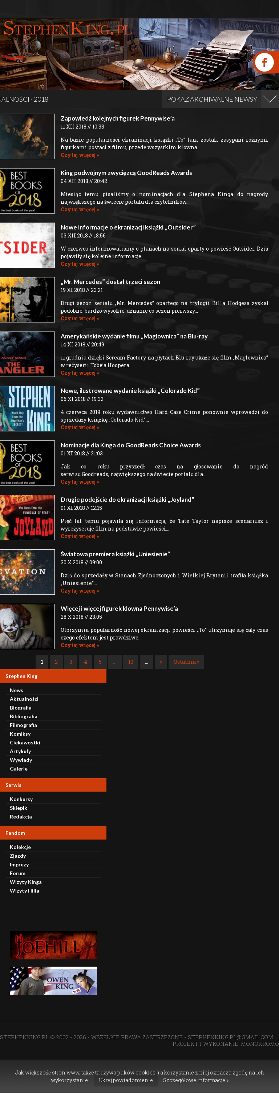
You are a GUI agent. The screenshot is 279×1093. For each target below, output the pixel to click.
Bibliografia (23, 716)
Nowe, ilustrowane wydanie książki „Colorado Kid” (130, 390)
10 (130, 661)
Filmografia (23, 725)
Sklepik (18, 808)
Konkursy (21, 799)
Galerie (19, 768)
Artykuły (20, 751)
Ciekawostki (25, 742)
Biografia (21, 707)
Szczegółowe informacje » (196, 1080)
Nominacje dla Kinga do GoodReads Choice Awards (131, 445)
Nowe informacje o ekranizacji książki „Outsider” (128, 227)
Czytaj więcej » (80, 154)
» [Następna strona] (161, 661)
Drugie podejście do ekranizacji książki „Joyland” (127, 499)
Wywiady (21, 760)
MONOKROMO (260, 1043)
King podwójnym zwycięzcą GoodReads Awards (126, 172)
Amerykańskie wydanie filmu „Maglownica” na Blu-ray (134, 336)
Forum (17, 873)
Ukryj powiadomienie (126, 1080)
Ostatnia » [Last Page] (186, 661)
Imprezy (19, 864)
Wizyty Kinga (26, 882)
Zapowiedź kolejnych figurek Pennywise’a (118, 118)
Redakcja (21, 816)
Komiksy (20, 734)
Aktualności (24, 699)
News (16, 690)
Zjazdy (18, 856)
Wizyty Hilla (24, 890)
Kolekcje (20, 847)
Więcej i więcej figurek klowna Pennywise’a (119, 608)
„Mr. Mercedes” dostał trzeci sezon (110, 281)
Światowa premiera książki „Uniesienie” (115, 554)
